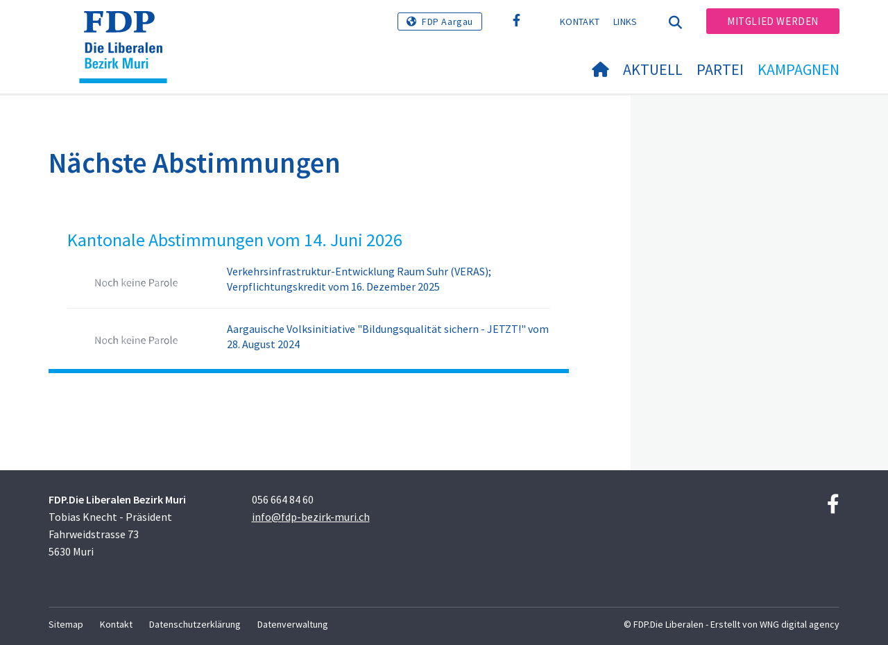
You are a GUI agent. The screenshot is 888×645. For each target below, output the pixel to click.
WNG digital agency (799, 624)
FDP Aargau (447, 21)
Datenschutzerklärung (195, 624)
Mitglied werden (773, 21)
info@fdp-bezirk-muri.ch (311, 517)
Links (625, 21)
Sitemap (66, 624)
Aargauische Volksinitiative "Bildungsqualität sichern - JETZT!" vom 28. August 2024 (388, 336)
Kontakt (579, 21)
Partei (720, 69)
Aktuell (653, 69)
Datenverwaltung (292, 624)
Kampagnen (798, 69)
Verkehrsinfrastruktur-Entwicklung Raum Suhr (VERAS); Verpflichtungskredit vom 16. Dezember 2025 (359, 278)
